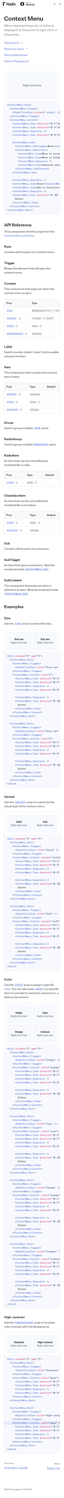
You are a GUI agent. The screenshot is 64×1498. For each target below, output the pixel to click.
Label (10, 346)
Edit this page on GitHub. (18, 1489)
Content (12, 283)
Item (9, 367)
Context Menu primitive (19, 235)
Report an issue (16, 49)
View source (13, 42)
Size (9, 618)
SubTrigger (14, 560)
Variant (11, 797)
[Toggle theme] (54, 4)
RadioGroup (15, 439)
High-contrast (16, 1317)
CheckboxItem (17, 495)
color (7, 989)
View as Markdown (16, 55)
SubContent (15, 580)
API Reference (19, 224)
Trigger (11, 263)
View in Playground (16, 61)
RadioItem (13, 455)
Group (10, 422)
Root (9, 246)
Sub (9, 543)
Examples (15, 606)
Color (10, 979)
